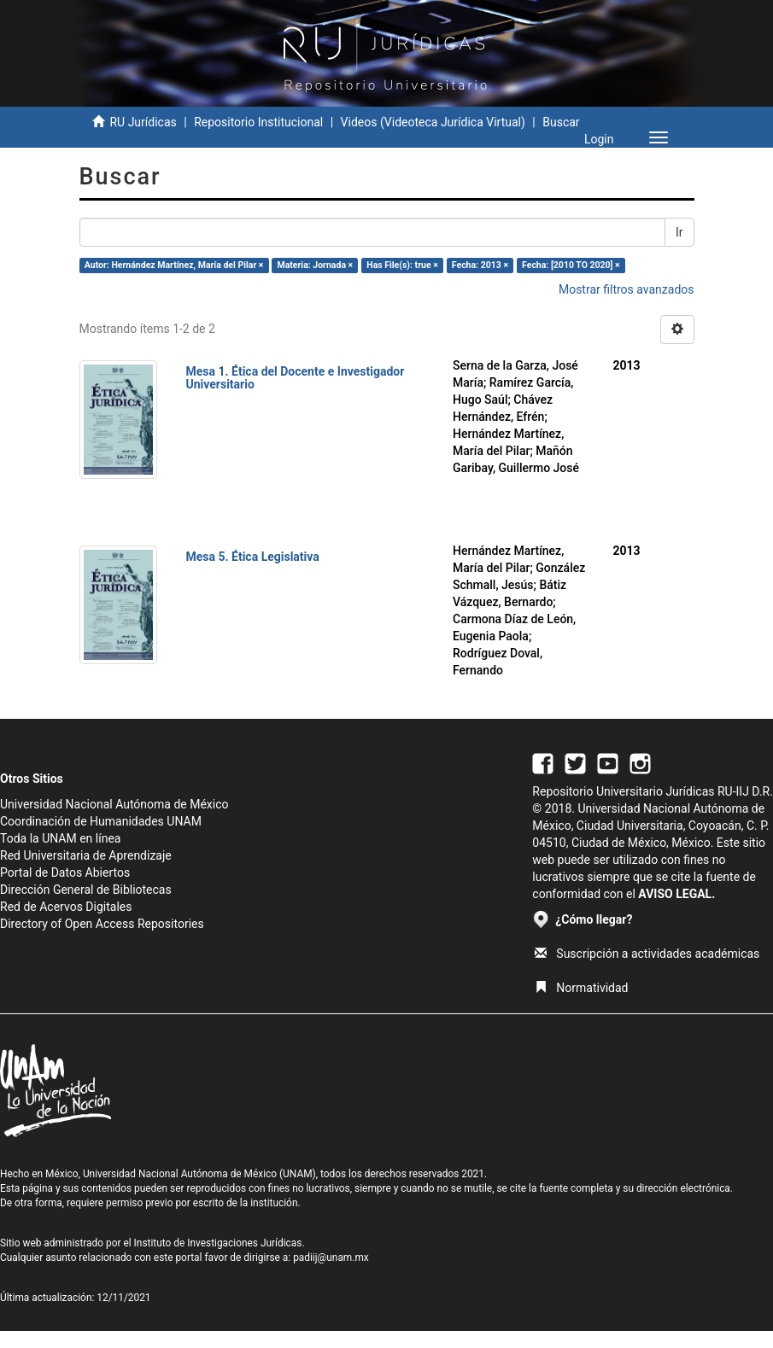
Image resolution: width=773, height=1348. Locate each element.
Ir (679, 232)
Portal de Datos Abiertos (65, 872)
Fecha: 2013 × (480, 265)
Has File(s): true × (401, 265)
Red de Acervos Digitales (66, 906)
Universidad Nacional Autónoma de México (114, 804)
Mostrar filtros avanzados (626, 289)
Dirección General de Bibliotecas (86, 889)
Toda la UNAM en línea (60, 838)
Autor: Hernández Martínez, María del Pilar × (174, 265)
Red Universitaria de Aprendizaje (86, 855)
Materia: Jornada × (315, 265)
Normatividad (581, 988)
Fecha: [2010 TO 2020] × (571, 265)
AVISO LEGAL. (676, 894)
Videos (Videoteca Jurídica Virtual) (433, 122)
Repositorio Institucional (258, 122)
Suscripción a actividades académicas (647, 953)
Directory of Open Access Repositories (102, 924)
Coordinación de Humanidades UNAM (101, 821)
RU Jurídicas (142, 122)
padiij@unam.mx (331, 1257)
